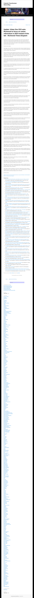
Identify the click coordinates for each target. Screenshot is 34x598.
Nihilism (5, 487)
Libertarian (5, 440)
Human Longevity (6, 418)
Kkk (4, 435)
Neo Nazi (5, 479)
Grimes (5, 402)
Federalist (5, 381)
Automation (5, 321)
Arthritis (5, 310)
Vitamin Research (6, 576)
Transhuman (5, 564)
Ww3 (4, 585)
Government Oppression (7, 401)
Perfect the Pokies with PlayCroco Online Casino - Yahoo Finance (14, 187)
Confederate (5, 350)
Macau (4, 449)
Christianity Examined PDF (7, 289)
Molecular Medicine (6, 467)
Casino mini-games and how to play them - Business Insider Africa (14, 228)
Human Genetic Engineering (7, 415)
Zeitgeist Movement (6, 586)
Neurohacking (5, 483)
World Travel (5, 584)
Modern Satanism (6, 466)
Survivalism (5, 554)
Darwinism (5, 359)
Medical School (6, 455)
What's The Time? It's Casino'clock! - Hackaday (12, 219)
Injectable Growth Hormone (7, 425)
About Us (17, 15)
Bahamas (5, 323)
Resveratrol (5, 525)
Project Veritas (6, 513)
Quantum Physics (6, 519)
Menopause (5, 458)
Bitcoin (5, 333)
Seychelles (5, 537)
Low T (4, 448)
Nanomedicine (6, 472)
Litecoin (5, 444)
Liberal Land (5, 439)
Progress (5, 512)
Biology (5, 330)
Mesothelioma (5, 459)
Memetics (5, 457)
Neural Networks (6, 482)
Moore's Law (5, 468)
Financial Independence (7, 383)
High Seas (5, 408)
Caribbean (5, 339)
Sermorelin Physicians (7, 536)
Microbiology (5, 460)
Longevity (5, 446)
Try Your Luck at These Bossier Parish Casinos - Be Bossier (14, 191)
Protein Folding (6, 514)
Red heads (5, 522)
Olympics (5, 493)
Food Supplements (6, 386)
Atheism (5, 317)
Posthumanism (6, 510)
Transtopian (5, 567)
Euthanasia (5, 375)
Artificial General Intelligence (7, 311)
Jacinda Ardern (6, 429)
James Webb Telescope (7, 430)
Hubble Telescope (6, 414)
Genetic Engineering (6, 396)
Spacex (5, 544)
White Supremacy (6, 583)
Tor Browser (5, 562)
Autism (5, 320)
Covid (4, 354)
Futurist (5, 391)
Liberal (5, 438)
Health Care (5, 403)
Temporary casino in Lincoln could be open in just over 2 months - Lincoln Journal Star (17, 221)
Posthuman (5, 509)
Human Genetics (6, 416)
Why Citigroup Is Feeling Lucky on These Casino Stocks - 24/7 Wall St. (15, 209)
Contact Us (13, 15)
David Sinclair (5, 360)
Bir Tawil (5, 332)
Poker (4, 504)
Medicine (5, 456)
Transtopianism (6, 568)
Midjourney (5, 462)
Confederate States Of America (8, 351)
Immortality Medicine (6, 423)
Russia (5, 530)
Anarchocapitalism (6, 305)
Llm (4, 445)
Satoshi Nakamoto (6, 531)
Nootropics (5, 488)
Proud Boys (5, 515)
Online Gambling (6, 494)
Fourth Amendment (6, 387)
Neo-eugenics (5, 480)
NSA (4, 489)
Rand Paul (5, 520)
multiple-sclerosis (6, 469)
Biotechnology (6, 331)
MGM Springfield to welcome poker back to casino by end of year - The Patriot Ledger (17, 189)
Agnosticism (5, 298)
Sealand (5, 533)
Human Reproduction (6, 419)
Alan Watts (5, 300)
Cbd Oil (5, 342)
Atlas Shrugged (6, 319)
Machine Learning (6, 450)
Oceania (5, 491)
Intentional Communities (7, 427)
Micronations (5, 461)
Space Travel (5, 543)
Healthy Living (6, 405)
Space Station (5, 542)
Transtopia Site (9, 15)
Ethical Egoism (6, 372)
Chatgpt (5, 344)
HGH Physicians (6, 407)
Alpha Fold (5, 301)
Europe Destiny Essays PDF (7, 285)
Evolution (5, 376)
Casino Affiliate (6, 341)
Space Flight (5, 541)
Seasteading (5, 534)
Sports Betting (6, 547)
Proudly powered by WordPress (15, 596)
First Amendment (6, 384)
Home (4, 15)
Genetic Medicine (6, 397)
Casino (5, 340)
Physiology (5, 502)
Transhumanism (6, 565)
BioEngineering (6, 329)
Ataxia (4, 316)
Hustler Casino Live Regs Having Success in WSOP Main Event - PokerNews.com (17, 217)
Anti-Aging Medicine (6, 308)
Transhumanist (6, 566)
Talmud (5, 555)
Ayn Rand (5, 322)
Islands (5, 428)
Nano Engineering (6, 470)
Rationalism (5, 521)
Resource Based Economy (7, 524)
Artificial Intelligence (6, 312)
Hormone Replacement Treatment (8, 413)
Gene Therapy (5, 394)
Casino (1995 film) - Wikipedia (9, 266)
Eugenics (5, 373)
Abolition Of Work (6, 296)
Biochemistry (5, 328)
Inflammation (5, 424)
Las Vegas (5, 436)
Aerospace (5, 297)
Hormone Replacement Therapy (8, 412)
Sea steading (5, 532)
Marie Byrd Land (6, 451)
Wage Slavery (5, 578)
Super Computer (6, 552)
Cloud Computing (6, 348)
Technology (5, 557)
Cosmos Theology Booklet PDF (8, 286)
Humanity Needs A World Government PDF (9, 290)
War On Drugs (5, 579)
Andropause (5, 307)
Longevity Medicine (6, 447)
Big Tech (5, 327)
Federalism (5, 380)
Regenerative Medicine (7, 523)
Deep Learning (6, 361)
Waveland (5, 580)
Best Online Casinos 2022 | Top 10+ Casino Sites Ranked (13, 262)
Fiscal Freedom (6, 385)
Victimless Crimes (6, 573)
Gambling (5, 392)
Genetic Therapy (6, 398)
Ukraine (5, 569)
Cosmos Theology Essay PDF (8, 287)
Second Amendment (6, 535)
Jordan (5, 434)
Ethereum (5, 371)
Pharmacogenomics (6, 501)
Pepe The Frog (6, 498)
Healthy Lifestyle (6, 404)
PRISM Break (5, 589)
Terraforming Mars (6, 558)
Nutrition (5, 490)
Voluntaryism (5, 577)
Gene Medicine (6, 393)
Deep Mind (5, 362)
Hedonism (5, 406)
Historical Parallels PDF (7, 288)
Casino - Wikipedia (8, 264)
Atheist (5, 318)
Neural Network (6, 481)
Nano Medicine (6, 471)
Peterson (5, 500)
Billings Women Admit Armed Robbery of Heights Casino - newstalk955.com (16, 226)
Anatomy (5, 306)
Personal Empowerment (7, 499)
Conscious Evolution (6, 352)
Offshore (5, 492)
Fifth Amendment (6, 382)
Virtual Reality (5, 575)
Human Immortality (6, 417)
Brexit (4, 338)
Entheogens (5, 370)
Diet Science (5, 364)
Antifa (4, 309)
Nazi (4, 478)
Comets (5, 349)
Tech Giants (5, 556)
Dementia (5, 363)
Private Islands (6, 511)
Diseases (5, 365)
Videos (5, 574)
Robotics (5, 526)
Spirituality (5, 546)
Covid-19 (5, 355)
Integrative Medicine (6, 426)
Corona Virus (5, 353)
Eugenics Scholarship (7, 374)
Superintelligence (6, 553)
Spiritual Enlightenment (7, 545)
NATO (4, 477)
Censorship (5, 343)
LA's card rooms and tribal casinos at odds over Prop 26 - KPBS (14, 257)
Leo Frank (5, 437)
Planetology (5, 503)
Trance (5, 563)
